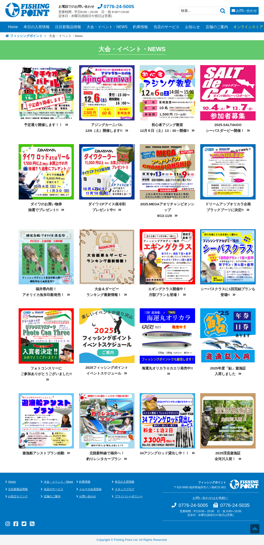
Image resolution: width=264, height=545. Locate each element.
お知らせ (192, 27)
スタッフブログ (124, 489)
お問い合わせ (246, 11)
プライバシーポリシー (129, 496)
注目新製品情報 (68, 27)
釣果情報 (140, 27)
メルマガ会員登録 (90, 489)
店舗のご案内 (217, 27)
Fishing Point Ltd (126, 540)
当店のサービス (166, 27)
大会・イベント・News (58, 481)
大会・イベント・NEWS (107, 27)
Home (13, 27)
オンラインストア (248, 27)
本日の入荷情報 (37, 27)
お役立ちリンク (18, 496)
